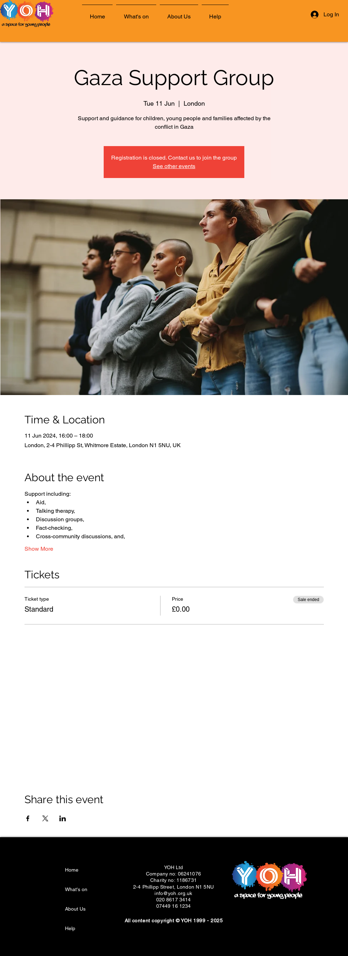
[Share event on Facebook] (28, 818)
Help (70, 928)
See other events (174, 166)
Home (71, 870)
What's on (76, 889)
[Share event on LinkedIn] (62, 818)
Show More (39, 548)
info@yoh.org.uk (173, 893)
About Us (75, 909)
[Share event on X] (45, 818)
